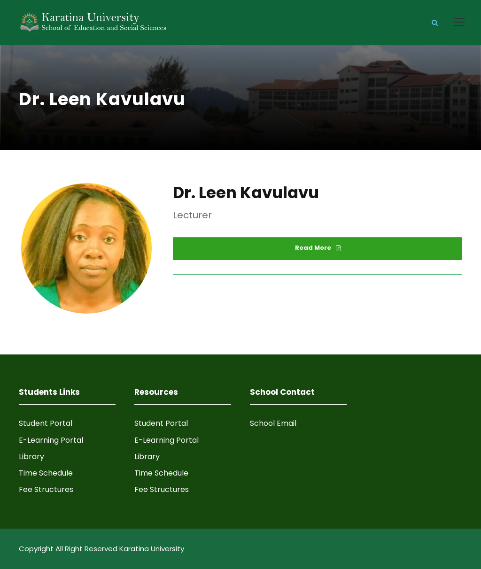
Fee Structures (46, 489)
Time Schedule (46, 473)
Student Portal (45, 423)
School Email (273, 423)
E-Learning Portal (51, 440)
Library (31, 456)
